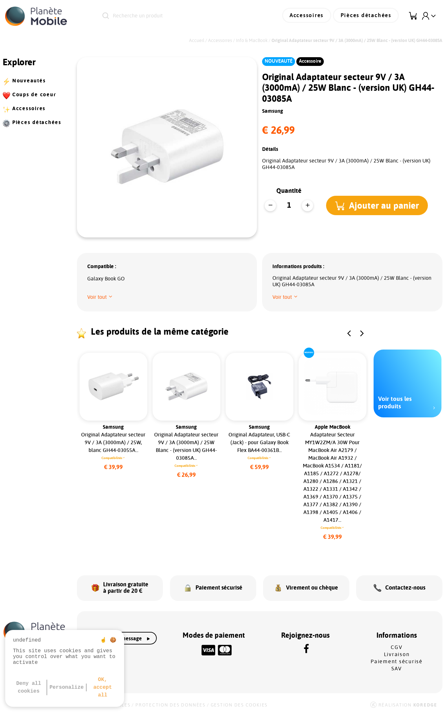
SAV (396, 666)
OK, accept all (102, 687)
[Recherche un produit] (179, 16)
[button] (378, 205)
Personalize (66, 687)
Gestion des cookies (239, 703)
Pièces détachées (367, 16)
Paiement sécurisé (397, 659)
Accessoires (311, 16)
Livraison (397, 652)
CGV (396, 645)
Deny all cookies (28, 687)
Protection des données (170, 703)
